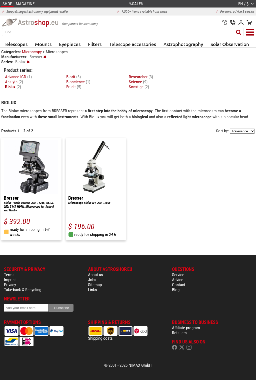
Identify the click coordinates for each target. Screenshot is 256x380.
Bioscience (78, 81)
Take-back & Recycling (22, 289)
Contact (178, 284)
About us (95, 274)
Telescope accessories (132, 44)
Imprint (10, 279)
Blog (176, 289)
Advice (177, 279)
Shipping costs (100, 338)
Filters (95, 44)
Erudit (73, 86)
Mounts (43, 44)
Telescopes (16, 44)
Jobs (92, 279)
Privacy (10, 284)
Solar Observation (229, 44)
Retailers (179, 332)
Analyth (14, 81)
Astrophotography (183, 44)
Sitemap (95, 284)
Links (92, 289)
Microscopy (32, 51)
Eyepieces (69, 44)
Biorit (73, 76)
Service (178, 274)
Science (138, 81)
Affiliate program (186, 327)
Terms (9, 274)
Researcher (141, 76)
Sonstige (139, 86)
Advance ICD (18, 76)
